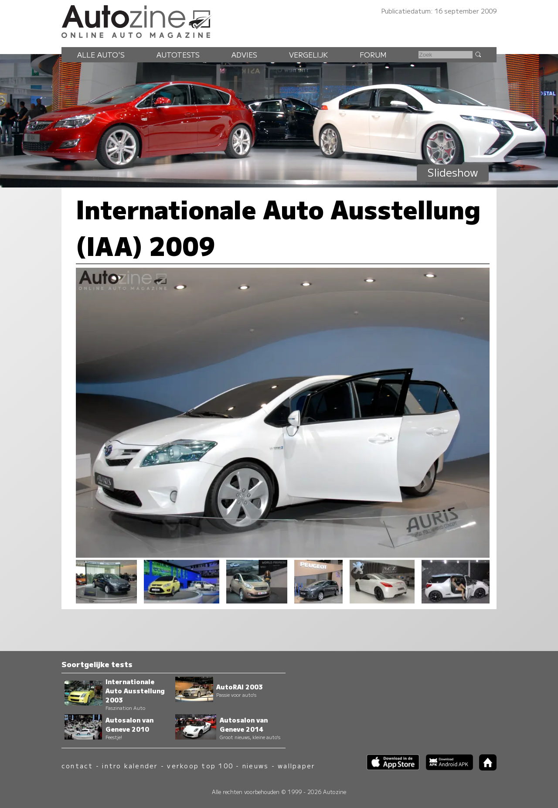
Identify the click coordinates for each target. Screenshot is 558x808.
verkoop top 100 (200, 765)
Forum (373, 54)
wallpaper (296, 765)
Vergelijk (308, 54)
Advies (244, 54)
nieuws (255, 765)
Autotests (178, 54)
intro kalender (130, 765)
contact (77, 765)
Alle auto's (101, 54)
